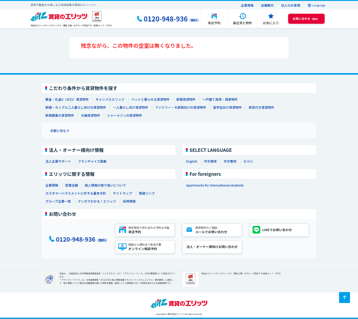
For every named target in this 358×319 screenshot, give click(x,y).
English (191, 161)
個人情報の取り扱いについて (105, 185)
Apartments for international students (215, 185)
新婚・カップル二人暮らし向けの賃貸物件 (75, 107)
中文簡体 (210, 161)
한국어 (248, 161)
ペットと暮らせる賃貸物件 (150, 99)
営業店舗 (71, 185)
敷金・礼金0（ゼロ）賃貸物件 (67, 99)
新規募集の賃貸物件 (59, 115)
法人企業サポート (58, 161)
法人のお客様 (290, 5)
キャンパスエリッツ (110, 99)
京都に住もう (59, 130)
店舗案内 (267, 5)
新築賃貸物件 (186, 99)
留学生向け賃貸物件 (227, 107)
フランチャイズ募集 (92, 161)
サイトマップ (122, 193)
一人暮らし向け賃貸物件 (130, 107)
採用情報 (129, 201)
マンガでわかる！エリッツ (97, 201)
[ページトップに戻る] (344, 297)
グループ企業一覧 (58, 201)
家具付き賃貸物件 (261, 107)
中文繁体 (230, 161)
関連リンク (147, 193)
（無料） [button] (305, 18)
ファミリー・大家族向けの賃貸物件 (180, 107)
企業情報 (247, 5)
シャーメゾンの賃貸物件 (124, 115)
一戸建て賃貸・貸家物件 (220, 99)
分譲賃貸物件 (90, 115)
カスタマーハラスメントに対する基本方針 (75, 193)
